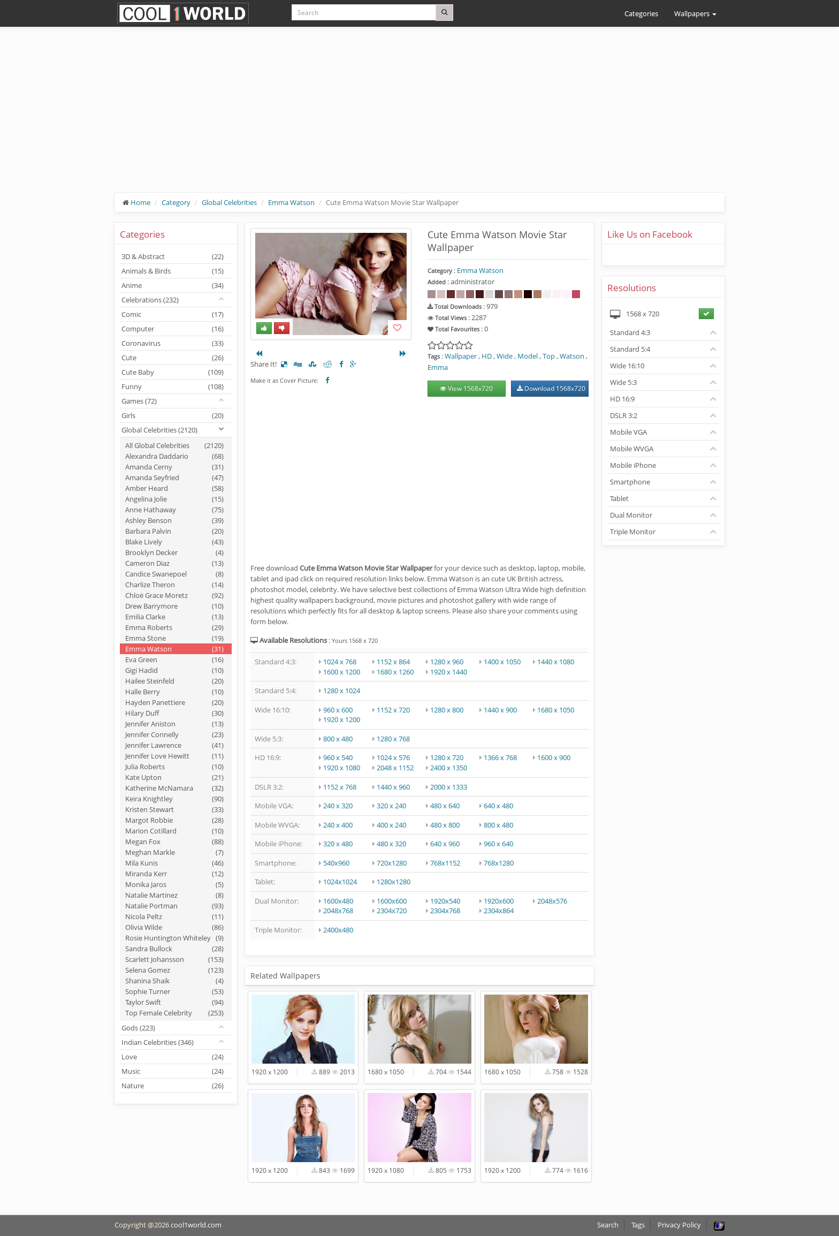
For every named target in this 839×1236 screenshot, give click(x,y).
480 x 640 (445, 805)
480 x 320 (391, 843)
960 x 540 (338, 757)
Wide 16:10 (627, 365)
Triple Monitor (632, 531)
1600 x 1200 (341, 672)
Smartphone (630, 482)
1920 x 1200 (341, 719)
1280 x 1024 (341, 690)
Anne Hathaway (174, 509)
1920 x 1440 (448, 672)
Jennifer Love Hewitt (174, 755)
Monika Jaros (174, 884)
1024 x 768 (339, 661)
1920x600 (499, 901)
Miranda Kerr (174, 873)
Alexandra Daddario (174, 456)
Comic (172, 314)
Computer (172, 328)
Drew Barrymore (174, 606)
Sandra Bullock (174, 948)
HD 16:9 (622, 399)
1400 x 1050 (502, 661)
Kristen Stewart (174, 809)
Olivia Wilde (174, 927)
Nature (172, 1085)
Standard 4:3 (630, 332)
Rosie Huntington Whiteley (174, 937)
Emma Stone (174, 638)
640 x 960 (445, 843)
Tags (638, 1225)
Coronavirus (172, 343)
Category (176, 202)
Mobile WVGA (631, 448)
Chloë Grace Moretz (174, 595)
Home (140, 202)
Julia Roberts (174, 766)
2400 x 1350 (448, 767)
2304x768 (445, 910)
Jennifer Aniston (174, 723)
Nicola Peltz (174, 916)
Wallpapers (695, 13)
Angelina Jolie (174, 499)
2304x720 (392, 910)
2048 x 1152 (395, 767)
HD (487, 356)
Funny (172, 386)
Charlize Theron (174, 584)
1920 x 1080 (341, 767)
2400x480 (338, 930)
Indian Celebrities (157, 1042)
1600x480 (338, 901)
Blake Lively (174, 541)
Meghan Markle (174, 852)
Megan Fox (174, 841)
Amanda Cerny (174, 466)
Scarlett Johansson (174, 959)
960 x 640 (498, 843)
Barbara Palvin (174, 531)
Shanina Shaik (174, 980)
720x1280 (392, 863)
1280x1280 (393, 881)
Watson (572, 356)
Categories (641, 13)
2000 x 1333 (448, 787)
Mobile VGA (628, 432)
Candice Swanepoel (174, 573)
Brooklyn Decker (174, 552)
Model (527, 356)
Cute (172, 357)
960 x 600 (338, 710)
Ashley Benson (174, 520)
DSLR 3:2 (623, 415)
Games (139, 401)
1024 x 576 (393, 757)
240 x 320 (338, 805)
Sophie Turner (174, 991)
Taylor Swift (174, 1002)
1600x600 (392, 901)
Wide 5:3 (623, 382)
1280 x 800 (446, 710)
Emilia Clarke (174, 616)
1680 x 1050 (555, 710)
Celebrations (150, 300)
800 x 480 (338, 739)
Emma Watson (291, 202)
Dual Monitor (631, 515)
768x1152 (445, 863)
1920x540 (445, 901)
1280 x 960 (446, 661)
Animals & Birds (172, 271)
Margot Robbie (174, 820)
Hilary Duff (174, 713)
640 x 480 (498, 805)
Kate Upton (174, 777)
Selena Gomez (174, 970)
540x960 (336, 863)
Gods (138, 1028)
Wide (505, 356)
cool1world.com (196, 1225)
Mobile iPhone (633, 465)
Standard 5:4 (630, 349)
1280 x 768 (393, 739)
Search (608, 1225)
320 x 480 (338, 843)
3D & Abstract (172, 256)
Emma (438, 367)
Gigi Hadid (174, 670)
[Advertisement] (419, 118)
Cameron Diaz (174, 563)
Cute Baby (172, 372)
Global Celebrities (229, 202)
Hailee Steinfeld (174, 681)
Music (172, 1071)
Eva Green (174, 659)
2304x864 (499, 910)
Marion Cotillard (174, 830)
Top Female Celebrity (174, 1012)
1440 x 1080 (555, 661)
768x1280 (499, 863)
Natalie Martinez (174, 895)
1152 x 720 (393, 710)
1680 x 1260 (395, 672)
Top (549, 356)
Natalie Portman (174, 905)
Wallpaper (461, 356)
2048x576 (552, 901)
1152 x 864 (393, 661)
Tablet (619, 498)
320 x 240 (391, 805)
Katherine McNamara (174, 788)
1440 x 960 (393, 787)
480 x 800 (445, 825)
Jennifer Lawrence (174, 745)
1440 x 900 (500, 710)
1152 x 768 (339, 787)
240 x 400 (338, 825)
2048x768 (338, 910)
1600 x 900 (553, 757)
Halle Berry (174, 691)
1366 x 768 (500, 757)
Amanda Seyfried (174, 477)
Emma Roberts (174, 627)
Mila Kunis (174, 863)
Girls (172, 415)
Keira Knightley (174, 798)
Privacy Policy (679, 1225)
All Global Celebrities (174, 445)
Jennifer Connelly (174, 734)
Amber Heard (174, 488)
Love (172, 1056)
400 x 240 (391, 825)
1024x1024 (340, 881)
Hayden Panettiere (174, 702)
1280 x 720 (446, 757)
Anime (172, 285)
